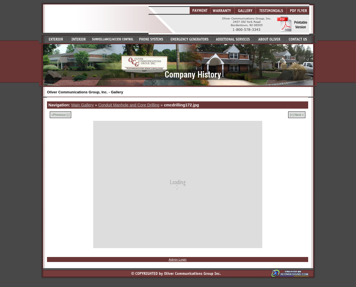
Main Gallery (82, 105)
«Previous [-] (60, 114)
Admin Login (177, 259)
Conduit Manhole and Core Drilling (128, 105)
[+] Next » (297, 114)
